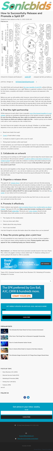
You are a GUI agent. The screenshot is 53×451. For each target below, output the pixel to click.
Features (7, 385)
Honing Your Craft (9, 382)
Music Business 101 (30, 272)
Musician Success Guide (16, 272)
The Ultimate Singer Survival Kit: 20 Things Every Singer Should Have (29, 355)
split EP (28, 77)
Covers (5, 135)
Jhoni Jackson (11, 19)
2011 (6, 272)
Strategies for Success (7, 274)
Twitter (10, 21)
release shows (15, 183)
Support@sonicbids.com (26, 436)
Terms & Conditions (47, 449)
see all (3, 387)
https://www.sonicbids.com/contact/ (27, 439)
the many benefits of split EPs (33, 87)
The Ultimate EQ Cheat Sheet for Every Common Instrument (26, 330)
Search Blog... (51, 281)
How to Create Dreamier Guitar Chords (20, 342)
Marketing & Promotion (43, 272)
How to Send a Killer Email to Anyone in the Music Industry (26, 349)
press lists (15, 211)
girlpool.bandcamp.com (25, 81)
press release (33, 211)
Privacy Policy (37, 449)
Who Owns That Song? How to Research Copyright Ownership (27, 336)
